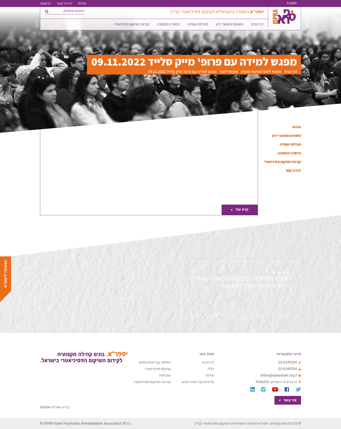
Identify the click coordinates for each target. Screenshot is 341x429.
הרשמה (45, 3)
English (292, 3)
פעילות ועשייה (198, 25)
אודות (82, 3)
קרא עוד (241, 209)
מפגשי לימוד (228, 72)
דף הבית (257, 25)
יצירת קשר (64, 3)
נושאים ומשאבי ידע (230, 25)
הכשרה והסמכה (168, 25)
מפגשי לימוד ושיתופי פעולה (261, 72)
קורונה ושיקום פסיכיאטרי (132, 25)
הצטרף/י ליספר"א (5, 274)
